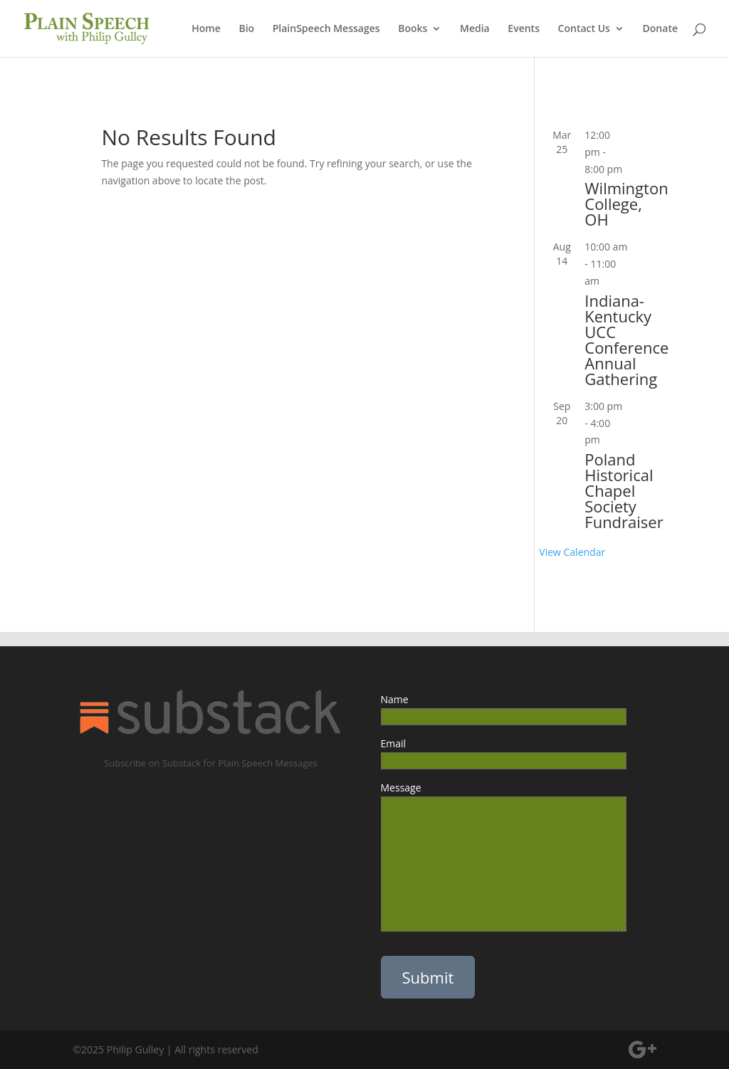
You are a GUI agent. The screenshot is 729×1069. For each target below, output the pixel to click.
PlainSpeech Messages (326, 29)
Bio (246, 29)
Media (475, 29)
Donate (660, 29)
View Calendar (572, 552)
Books (412, 29)
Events (524, 29)
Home (206, 29)
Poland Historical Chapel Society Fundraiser (623, 490)
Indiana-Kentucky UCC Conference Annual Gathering (626, 339)
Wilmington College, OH (626, 203)
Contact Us (584, 29)
